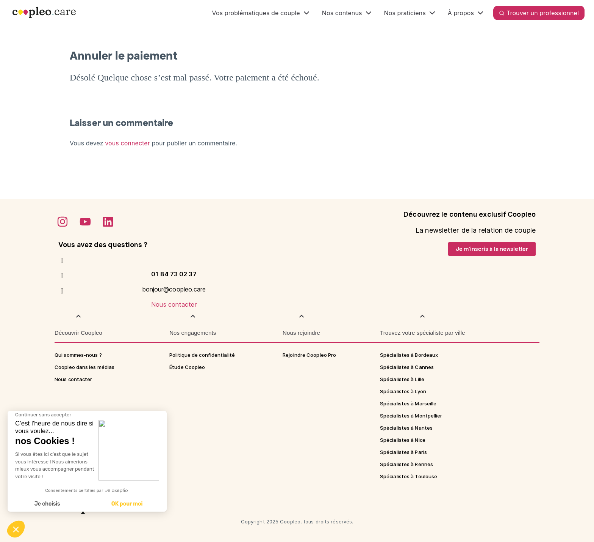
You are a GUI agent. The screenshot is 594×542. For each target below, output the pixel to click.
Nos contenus (347, 12)
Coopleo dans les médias (84, 367)
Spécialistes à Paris (403, 452)
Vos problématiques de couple (261, 12)
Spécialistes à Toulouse (408, 476)
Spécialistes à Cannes (407, 367)
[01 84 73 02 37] (62, 260)
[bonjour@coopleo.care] (62, 275)
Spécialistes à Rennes (406, 464)
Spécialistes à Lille (402, 379)
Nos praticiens (410, 12)
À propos (466, 12)
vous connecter (127, 143)
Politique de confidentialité (202, 355)
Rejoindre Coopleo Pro (309, 355)
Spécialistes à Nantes (406, 428)
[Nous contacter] (62, 291)
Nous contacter (173, 304)
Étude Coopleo (187, 367)
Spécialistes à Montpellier (411, 416)
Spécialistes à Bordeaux (409, 355)
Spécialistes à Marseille (408, 403)
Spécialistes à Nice (402, 440)
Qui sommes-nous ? (78, 355)
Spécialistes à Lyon (403, 391)
